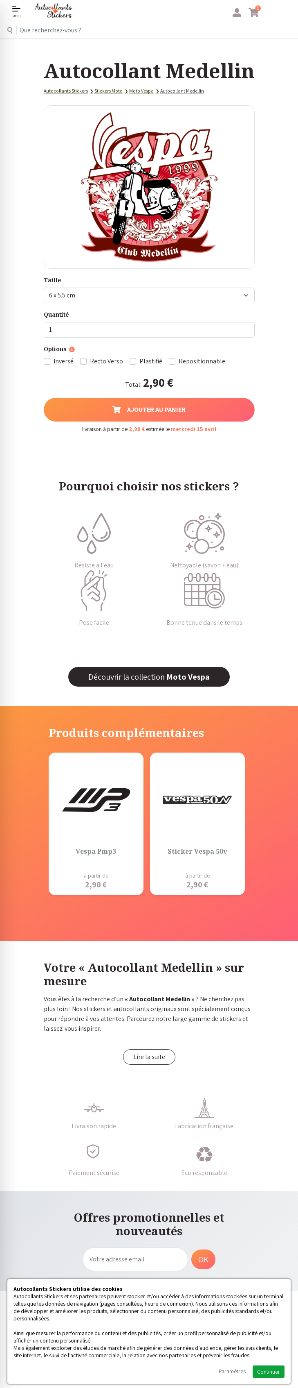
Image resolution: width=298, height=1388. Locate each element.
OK (203, 1259)
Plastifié (150, 361)
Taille (52, 280)
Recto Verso (106, 361)
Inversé (64, 361)
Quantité (56, 314)
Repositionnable (202, 361)
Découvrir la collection (149, 676)
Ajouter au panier (149, 409)
